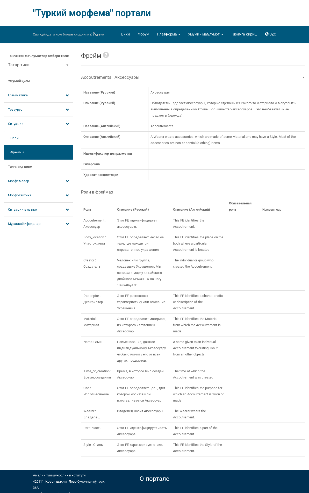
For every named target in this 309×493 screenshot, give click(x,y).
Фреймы (16, 152)
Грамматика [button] (38, 95)
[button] (168, 34)
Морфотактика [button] (38, 195)
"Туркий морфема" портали (92, 13)
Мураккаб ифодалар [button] (38, 224)
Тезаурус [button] (38, 110)
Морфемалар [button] (38, 181)
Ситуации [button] (38, 124)
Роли (13, 138)
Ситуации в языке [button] (38, 210)
